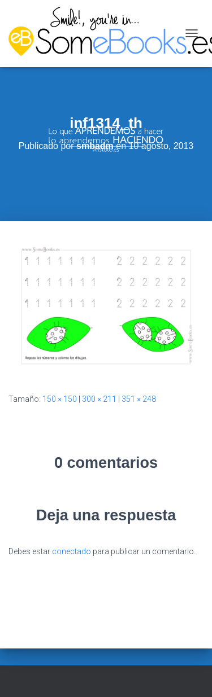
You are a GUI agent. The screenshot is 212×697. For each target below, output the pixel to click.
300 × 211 (99, 399)
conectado (71, 551)
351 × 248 (139, 399)
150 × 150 (59, 399)
